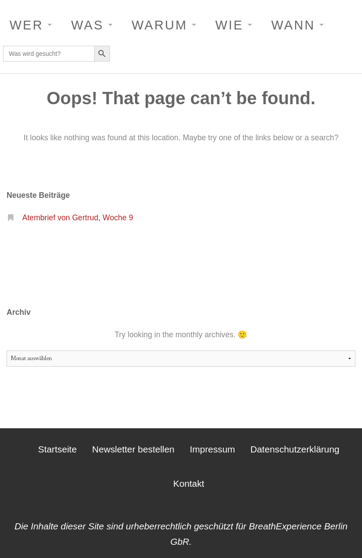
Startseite (57, 449)
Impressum (212, 449)
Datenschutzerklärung (294, 449)
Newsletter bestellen (133, 449)
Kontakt (189, 483)
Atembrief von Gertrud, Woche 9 (77, 217)
